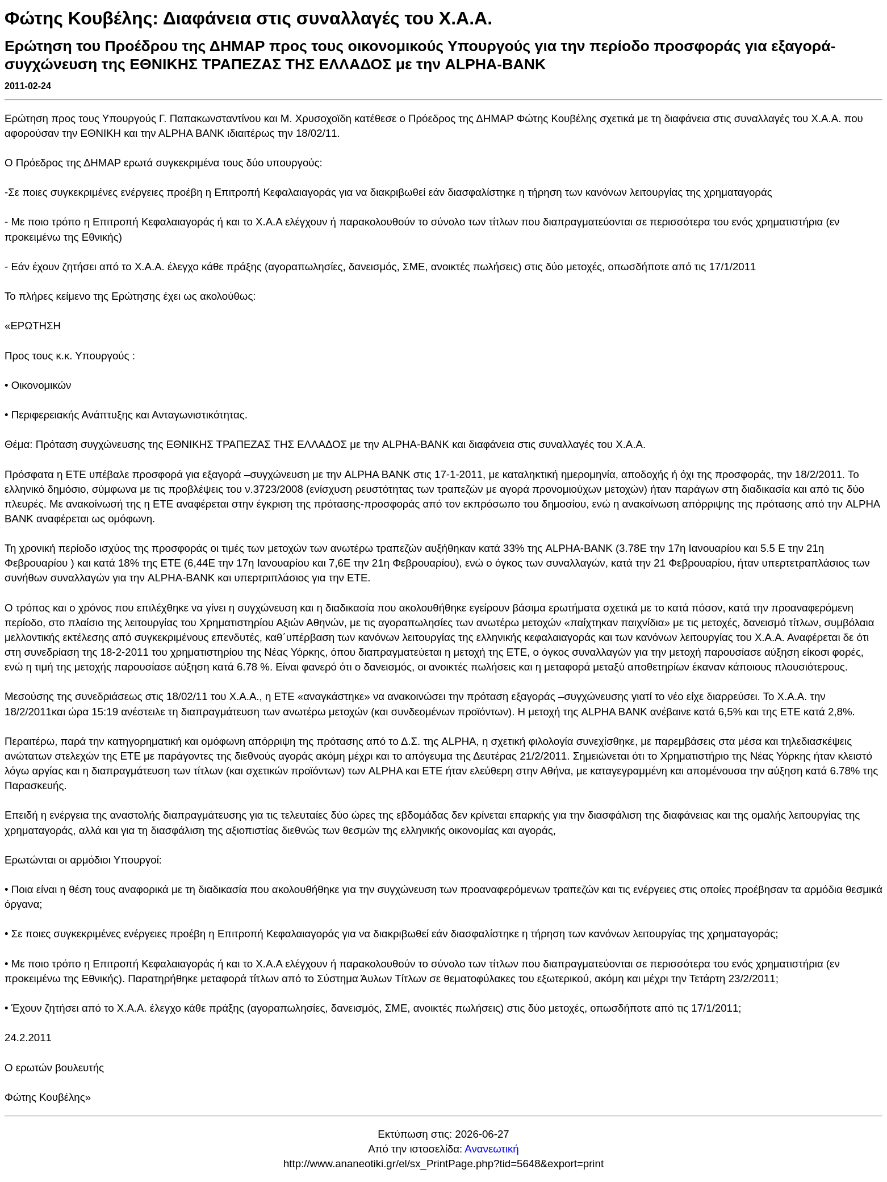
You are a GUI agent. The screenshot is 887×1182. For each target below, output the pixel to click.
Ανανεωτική (491, 1149)
